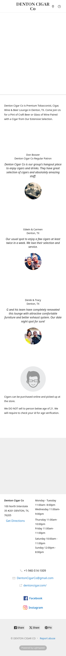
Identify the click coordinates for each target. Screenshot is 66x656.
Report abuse (47, 638)
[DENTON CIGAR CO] (33, 6)
